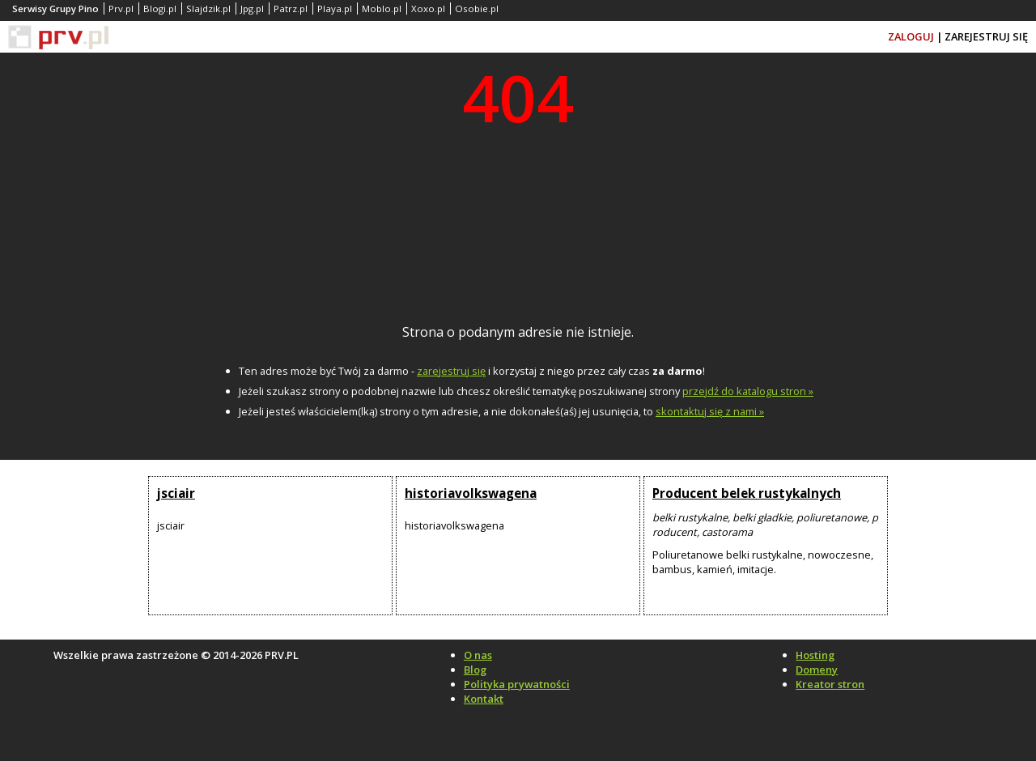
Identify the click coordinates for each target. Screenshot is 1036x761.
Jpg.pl (252, 8)
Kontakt (483, 698)
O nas (478, 655)
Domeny (817, 669)
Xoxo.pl (428, 8)
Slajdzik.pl (208, 8)
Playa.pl (334, 8)
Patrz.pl (291, 8)
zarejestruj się (451, 370)
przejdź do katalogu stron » (747, 391)
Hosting (815, 655)
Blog (475, 669)
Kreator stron (830, 684)
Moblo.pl (381, 8)
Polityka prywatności (517, 684)
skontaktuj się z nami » (710, 411)
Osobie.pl (477, 8)
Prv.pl (121, 8)
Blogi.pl (159, 8)
